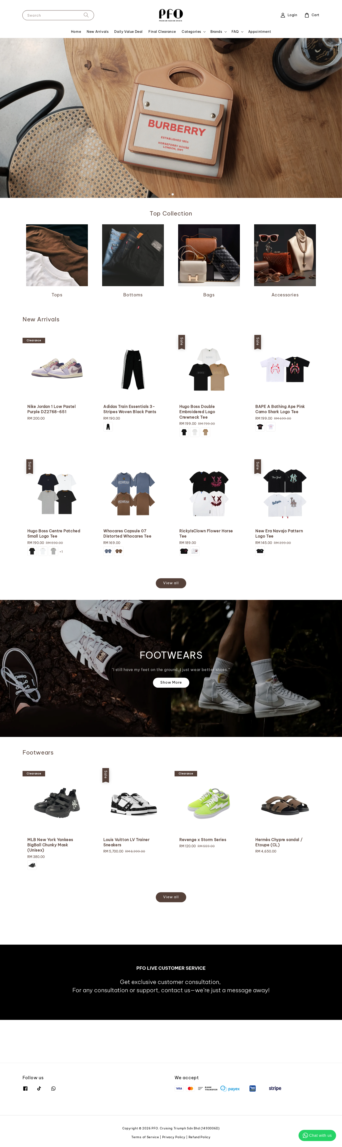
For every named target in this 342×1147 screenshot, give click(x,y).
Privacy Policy (173, 1137)
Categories (191, 31)
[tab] (169, 194)
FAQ (235, 31)
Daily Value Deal (128, 31)
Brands (216, 31)
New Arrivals (98, 31)
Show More (171, 682)
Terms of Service (145, 1137)
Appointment (259, 31)
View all (171, 583)
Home (76, 31)
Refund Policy (200, 1137)
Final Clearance (162, 31)
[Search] (86, 15)
